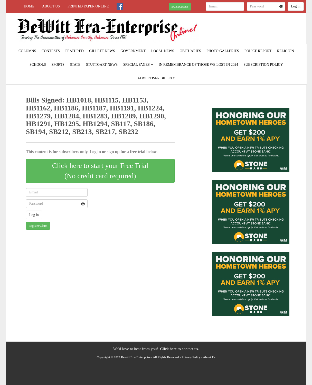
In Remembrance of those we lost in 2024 (198, 65)
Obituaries (190, 51)
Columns (27, 51)
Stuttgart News (102, 65)
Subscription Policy (263, 65)
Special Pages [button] (138, 65)
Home (29, 6)
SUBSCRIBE (180, 6)
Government (133, 51)
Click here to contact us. (179, 348)
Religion (285, 51)
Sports (57, 65)
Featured (74, 51)
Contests (51, 51)
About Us (51, 6)
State (75, 65)
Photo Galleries (222, 51)
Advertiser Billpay (156, 78)
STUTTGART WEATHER (259, 31)
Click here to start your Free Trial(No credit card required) (100, 171)
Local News (162, 51)
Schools (38, 65)
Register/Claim (38, 226)
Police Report (257, 51)
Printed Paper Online (88, 6)
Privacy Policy (191, 357)
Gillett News (102, 51)
